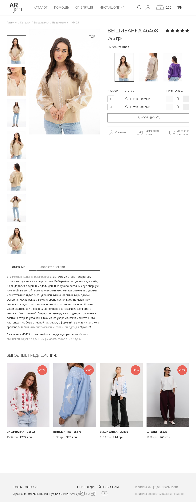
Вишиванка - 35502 (21, 431)
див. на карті (85, 494)
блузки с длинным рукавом (38, 339)
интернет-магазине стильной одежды (54, 327)
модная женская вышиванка (30, 276)
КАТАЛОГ (40, 7)
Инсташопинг (112, 7)
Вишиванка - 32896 (114, 431)
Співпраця (84, 7)
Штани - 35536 (157, 431)
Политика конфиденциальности (156, 487)
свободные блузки (69, 339)
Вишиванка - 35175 (67, 431)
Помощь (61, 7)
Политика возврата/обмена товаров (159, 494)
